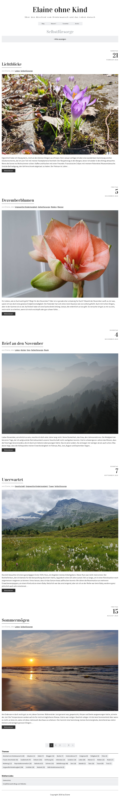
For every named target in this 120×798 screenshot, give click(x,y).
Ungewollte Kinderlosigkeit (26, 207)
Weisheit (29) (41, 767)
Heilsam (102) (38, 760)
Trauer (51, 486)
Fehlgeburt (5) (94, 756)
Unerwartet (12, 479)
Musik (46, 350)
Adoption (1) (31, 756)
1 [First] (51, 745)
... (64, 745)
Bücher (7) (60, 756)
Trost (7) (108, 764)
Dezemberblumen (18, 200)
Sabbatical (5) (38, 764)
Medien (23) (100, 760)
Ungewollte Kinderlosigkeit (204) (13, 767)
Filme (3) (104, 756)
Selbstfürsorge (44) (62, 764)
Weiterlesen (8, 171)
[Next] (73, 745)
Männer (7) (91, 760)
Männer (60, 207)
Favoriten (65, 23)
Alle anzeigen (60, 39)
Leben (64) (82, 760)
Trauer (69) (100, 764)
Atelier (23, 350)
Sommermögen (15, 620)
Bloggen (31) (50, 756)
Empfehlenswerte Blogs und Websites (14, 784)
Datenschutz (7, 780)
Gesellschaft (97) (26, 760)
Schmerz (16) (50, 764)
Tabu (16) (91, 764)
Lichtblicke (12, 64)
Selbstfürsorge (27, 71)
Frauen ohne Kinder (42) (10, 760)
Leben (17, 71)
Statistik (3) (82, 764)
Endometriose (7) (71, 756)
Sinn (28, 350)
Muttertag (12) (7, 764)
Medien (54, 207)
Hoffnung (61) (49, 760)
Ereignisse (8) (84, 756)
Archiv (77, 23)
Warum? (53, 23)
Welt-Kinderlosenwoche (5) (55, 767)
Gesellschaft (20, 486)
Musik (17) (110, 760)
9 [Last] (68, 745)
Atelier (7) (41, 756)
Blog (43, 23)
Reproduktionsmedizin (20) (23, 764)
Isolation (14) (72, 760)
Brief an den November (22, 343)
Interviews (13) (60, 760)
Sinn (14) (73, 764)
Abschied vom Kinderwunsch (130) (13, 756)
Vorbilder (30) (30, 767)
